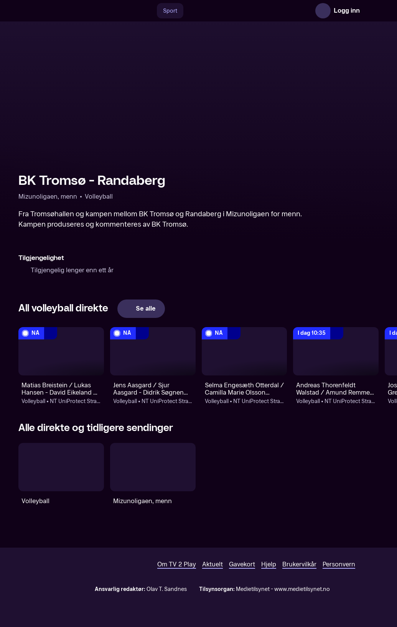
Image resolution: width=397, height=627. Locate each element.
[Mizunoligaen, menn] (153, 467)
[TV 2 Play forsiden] (75, 10)
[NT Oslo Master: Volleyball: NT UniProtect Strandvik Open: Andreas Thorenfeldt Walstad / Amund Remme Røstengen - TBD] (336, 351)
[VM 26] (247, 10)
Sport (170, 11)
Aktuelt (212, 564)
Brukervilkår (299, 564)
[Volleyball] (61, 467)
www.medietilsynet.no (302, 589)
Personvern (339, 564)
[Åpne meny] (371, 10)
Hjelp (268, 564)
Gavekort (242, 564)
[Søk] (148, 10)
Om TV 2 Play (176, 564)
